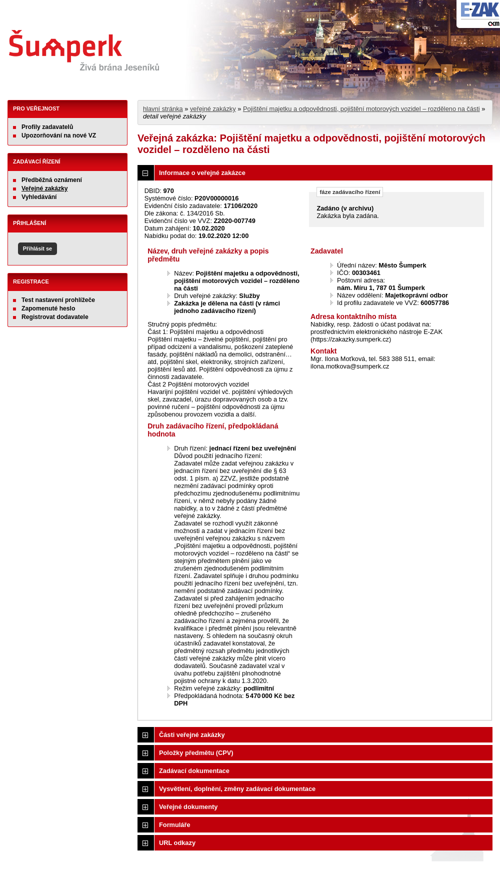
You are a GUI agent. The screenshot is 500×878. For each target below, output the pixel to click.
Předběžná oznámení (52, 180)
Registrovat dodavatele (55, 317)
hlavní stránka (163, 108)
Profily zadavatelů (47, 127)
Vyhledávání (39, 197)
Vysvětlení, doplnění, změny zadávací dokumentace (237, 788)
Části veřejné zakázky (192, 734)
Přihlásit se (37, 249)
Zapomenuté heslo (48, 308)
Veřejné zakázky (45, 188)
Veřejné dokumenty (188, 806)
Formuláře (174, 824)
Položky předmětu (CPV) (196, 752)
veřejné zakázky (213, 108)
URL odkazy (177, 842)
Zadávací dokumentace (194, 770)
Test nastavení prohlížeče (58, 300)
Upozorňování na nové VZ (59, 135)
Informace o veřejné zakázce (202, 172)
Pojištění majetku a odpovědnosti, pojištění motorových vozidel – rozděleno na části (361, 108)
